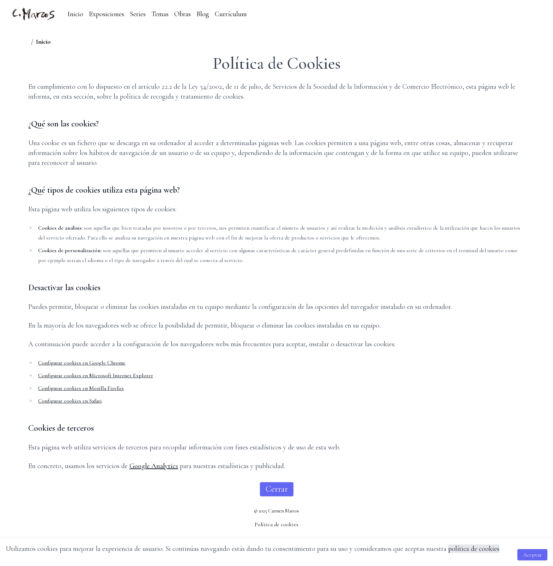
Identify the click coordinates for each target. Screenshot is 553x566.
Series (138, 14)
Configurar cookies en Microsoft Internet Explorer (95, 375)
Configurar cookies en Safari (70, 400)
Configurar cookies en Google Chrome (82, 362)
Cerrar (277, 489)
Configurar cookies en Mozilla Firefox (81, 388)
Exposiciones (106, 14)
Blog (202, 14)
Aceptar (532, 554)
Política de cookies (276, 524)
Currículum (231, 14)
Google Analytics (153, 466)
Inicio (75, 14)
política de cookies (473, 549)
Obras (182, 14)
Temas (160, 14)
